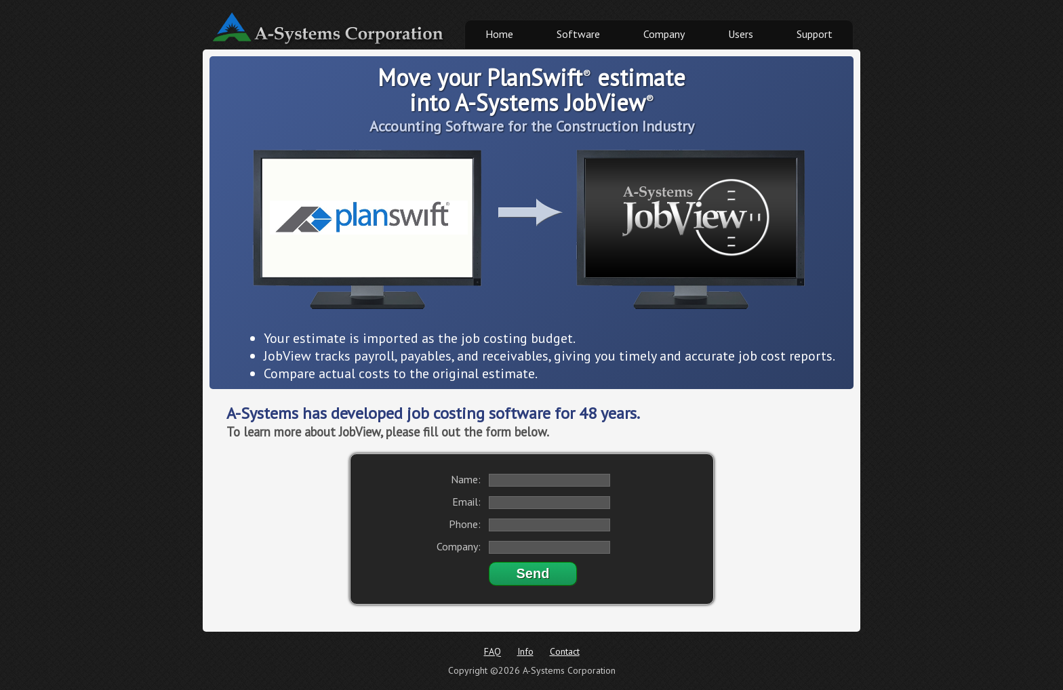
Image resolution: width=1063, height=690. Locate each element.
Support (815, 34)
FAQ (492, 651)
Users (740, 34)
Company (664, 34)
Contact (565, 651)
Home (499, 34)
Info (525, 651)
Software (578, 34)
